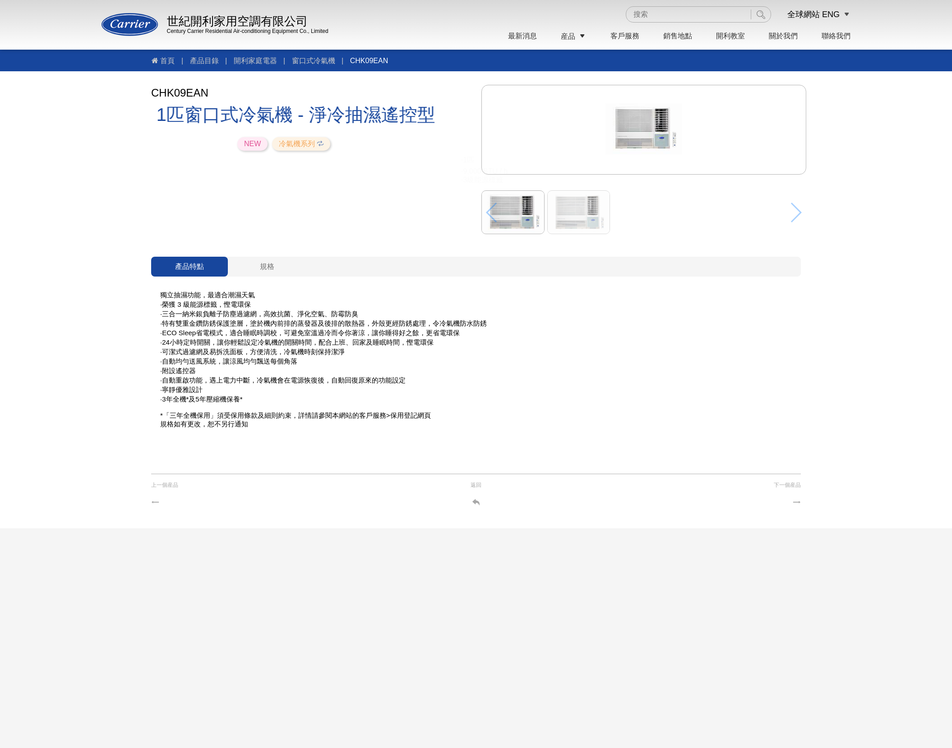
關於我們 (783, 36)
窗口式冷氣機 (313, 61)
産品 (573, 36)
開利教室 (730, 36)
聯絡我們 (836, 36)
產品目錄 (204, 61)
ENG (831, 14)
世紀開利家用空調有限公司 (237, 21)
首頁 (167, 61)
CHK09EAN (369, 61)
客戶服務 (624, 36)
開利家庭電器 (255, 61)
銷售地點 (677, 36)
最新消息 (522, 36)
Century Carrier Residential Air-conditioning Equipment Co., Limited (247, 31)
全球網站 (803, 14)
